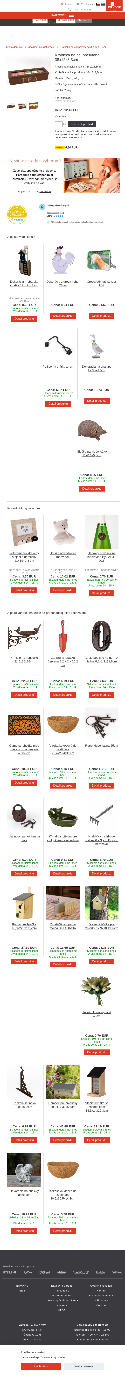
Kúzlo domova (14, 47)
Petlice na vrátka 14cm (58, 366)
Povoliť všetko (41, 1366)
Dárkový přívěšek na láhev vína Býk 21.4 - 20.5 (101, 556)
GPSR (62, 1310)
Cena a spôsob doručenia (62, 1300)
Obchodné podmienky (101, 1295)
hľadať (83, 19)
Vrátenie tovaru (62, 1295)
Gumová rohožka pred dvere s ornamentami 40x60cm (24, 749)
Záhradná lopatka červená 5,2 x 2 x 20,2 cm (63, 661)
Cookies (101, 1305)
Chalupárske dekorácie (41, 47)
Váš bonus (87, 4)
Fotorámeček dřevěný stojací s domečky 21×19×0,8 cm (24, 556)
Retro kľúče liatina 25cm (101, 745)
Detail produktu (24, 318)
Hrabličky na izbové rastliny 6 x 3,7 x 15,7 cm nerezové (101, 840)
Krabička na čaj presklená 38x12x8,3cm (83, 47)
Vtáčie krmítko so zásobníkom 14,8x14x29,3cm (97, 1106)
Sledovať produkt (82, 124)
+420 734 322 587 (83, 9)
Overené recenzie (101, 1285)
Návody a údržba (62, 1285)
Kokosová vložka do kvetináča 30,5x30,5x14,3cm (62, 1194)
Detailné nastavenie (84, 1366)
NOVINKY (22, 1285)
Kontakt (69, 4)
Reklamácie (62, 1290)
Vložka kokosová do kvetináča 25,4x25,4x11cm (62, 749)
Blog (22, 1290)
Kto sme (62, 1305)
